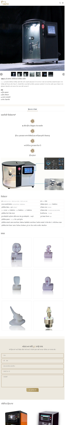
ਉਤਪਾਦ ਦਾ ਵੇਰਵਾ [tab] (32, 109)
